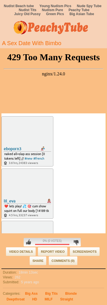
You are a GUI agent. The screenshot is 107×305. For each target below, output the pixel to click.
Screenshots (85, 251)
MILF (49, 299)
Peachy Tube (78, 10)
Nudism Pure (52, 10)
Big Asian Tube (82, 14)
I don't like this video (76, 242)
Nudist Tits (28, 10)
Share (38, 260)
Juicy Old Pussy (27, 14)
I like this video (28, 242)
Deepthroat (16, 299)
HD (34, 299)
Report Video (52, 251)
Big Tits (51, 294)
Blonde (71, 294)
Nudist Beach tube (19, 6)
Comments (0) (63, 260)
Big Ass (31, 294)
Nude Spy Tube (89, 6)
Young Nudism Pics (55, 6)
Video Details (21, 251)
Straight (66, 299)
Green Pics (55, 14)
